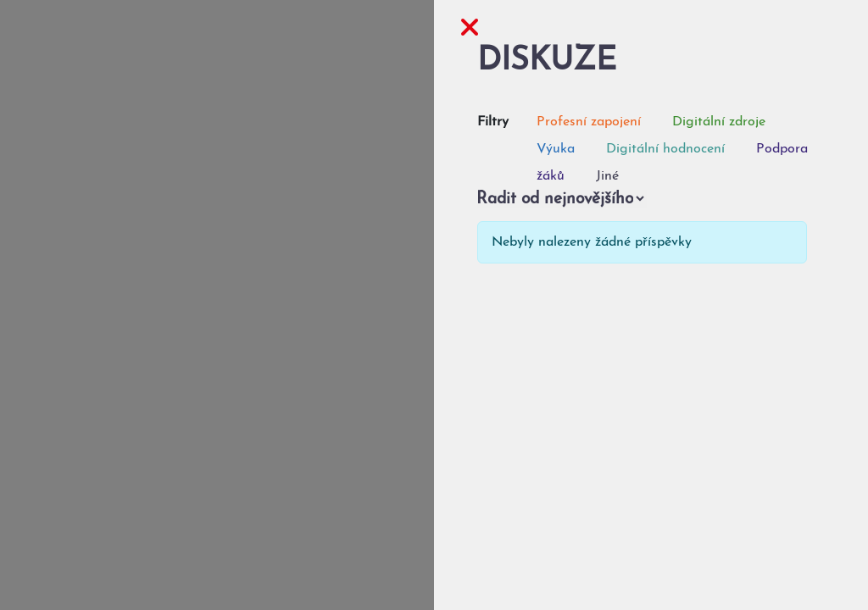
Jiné (607, 176)
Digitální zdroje (718, 122)
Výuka (556, 149)
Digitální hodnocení (665, 149)
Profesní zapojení (589, 122)
